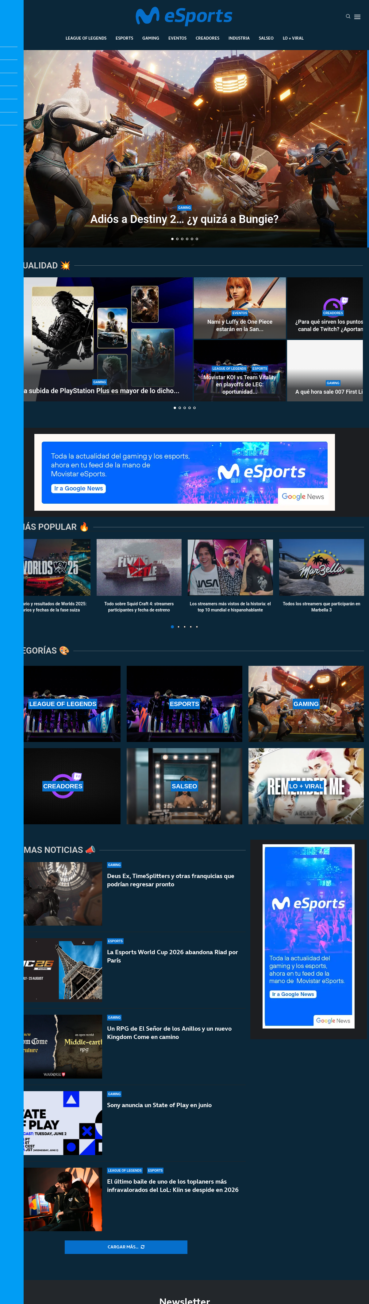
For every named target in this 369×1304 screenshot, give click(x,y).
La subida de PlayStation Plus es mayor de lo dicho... (99, 391)
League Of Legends (86, 38)
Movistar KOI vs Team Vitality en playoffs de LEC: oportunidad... (239, 384)
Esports (124, 38)
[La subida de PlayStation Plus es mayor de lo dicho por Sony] (100, 339)
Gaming (150, 38)
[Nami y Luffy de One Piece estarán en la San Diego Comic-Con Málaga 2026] (240, 308)
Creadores (207, 38)
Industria (239, 38)
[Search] (348, 17)
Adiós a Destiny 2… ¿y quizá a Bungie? (184, 219)
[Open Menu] (357, 17)
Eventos (177, 38)
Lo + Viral (293, 38)
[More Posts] (126, 1247)
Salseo (266, 38)
